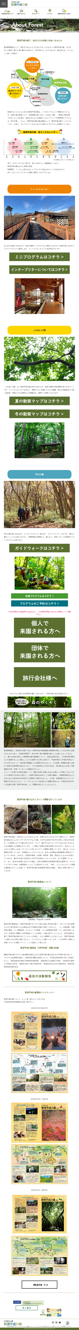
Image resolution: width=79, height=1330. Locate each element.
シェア (16, 1302)
